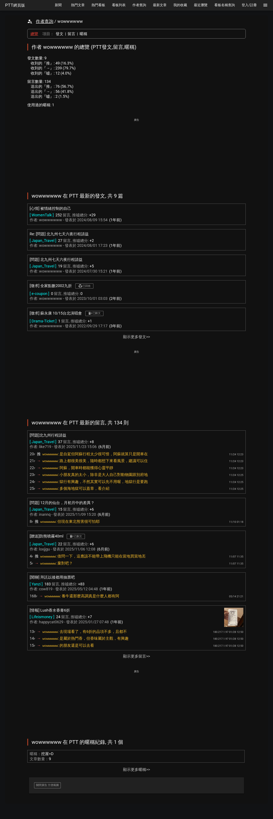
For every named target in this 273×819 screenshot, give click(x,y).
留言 (71, 34)
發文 (59, 34)
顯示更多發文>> (136, 337)
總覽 (34, 34)
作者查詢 (44, 21)
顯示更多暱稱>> (136, 769)
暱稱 (83, 34)
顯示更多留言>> (136, 656)
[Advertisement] (136, 152)
